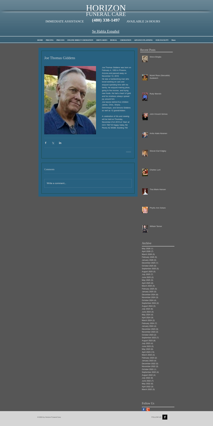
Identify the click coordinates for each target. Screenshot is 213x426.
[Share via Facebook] (45, 142)
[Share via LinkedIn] (60, 142)
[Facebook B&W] (164, 417)
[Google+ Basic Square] (148, 409)
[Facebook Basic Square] (143, 409)
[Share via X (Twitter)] (52, 142)
